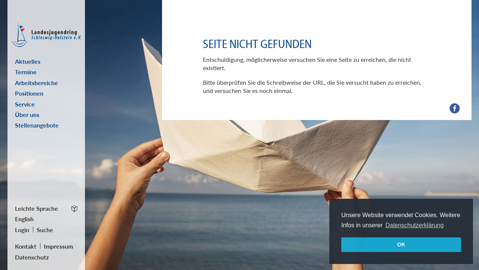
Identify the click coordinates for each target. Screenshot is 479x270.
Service (25, 104)
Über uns (27, 114)
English (24, 218)
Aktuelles (27, 61)
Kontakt (25, 246)
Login (22, 229)
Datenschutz (32, 257)
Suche (45, 229)
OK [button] (401, 245)
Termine (26, 71)
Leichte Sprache (36, 208)
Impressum (58, 246)
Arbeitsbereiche (36, 82)
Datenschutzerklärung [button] (414, 225)
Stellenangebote (37, 125)
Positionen (29, 93)
